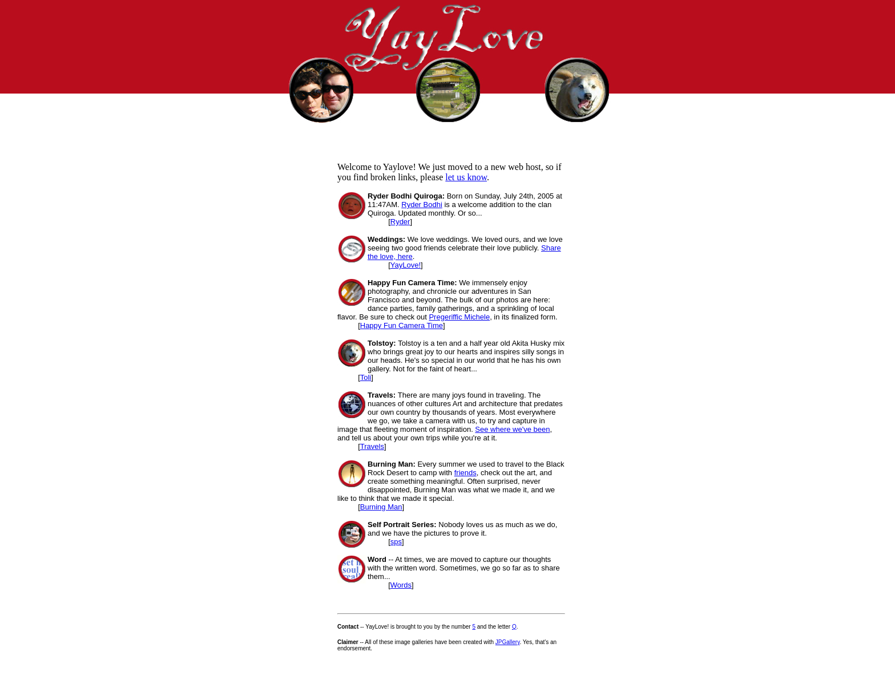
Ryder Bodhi (421, 204)
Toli (366, 377)
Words (401, 585)
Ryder (400, 221)
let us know (466, 177)
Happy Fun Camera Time (401, 325)
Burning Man (381, 507)
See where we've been (512, 429)
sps (396, 541)
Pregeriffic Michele (459, 317)
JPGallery (507, 642)
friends (465, 472)
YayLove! (405, 265)
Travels (372, 446)
